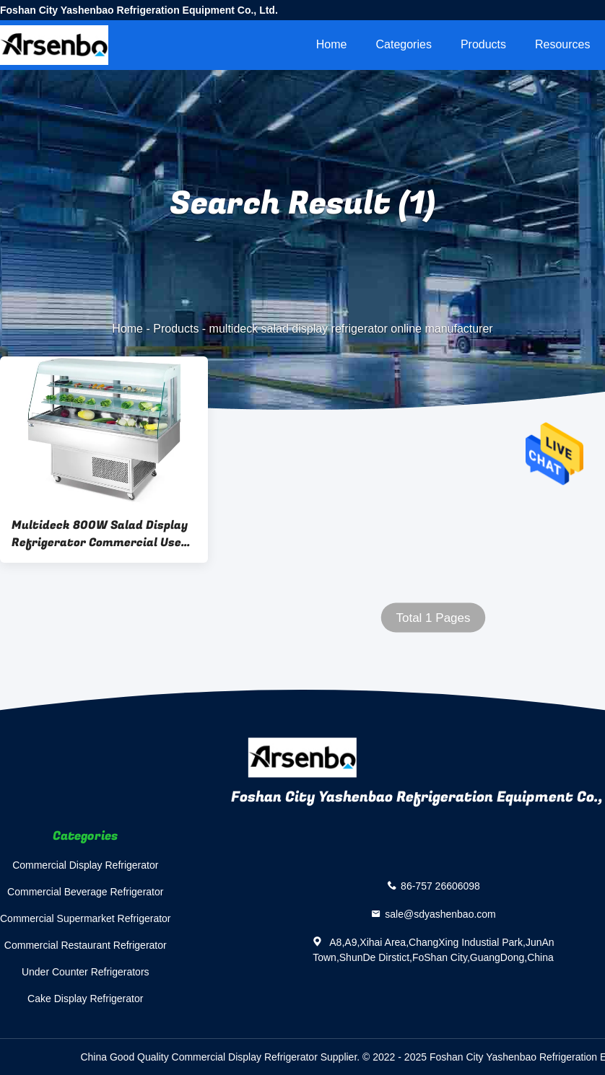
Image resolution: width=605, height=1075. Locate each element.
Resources (562, 44)
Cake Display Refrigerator (85, 998)
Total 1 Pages (433, 618)
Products (483, 44)
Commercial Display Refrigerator (85, 865)
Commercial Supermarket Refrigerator (85, 918)
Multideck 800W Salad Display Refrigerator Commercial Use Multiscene (100, 534)
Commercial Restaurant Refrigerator (85, 945)
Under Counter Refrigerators (85, 972)
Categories (404, 44)
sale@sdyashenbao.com (440, 914)
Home (331, 44)
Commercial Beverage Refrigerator (85, 892)
